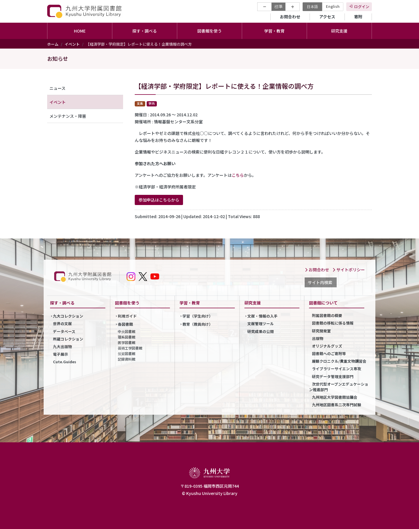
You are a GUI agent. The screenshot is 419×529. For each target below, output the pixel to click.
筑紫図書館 (126, 353)
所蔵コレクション (68, 339)
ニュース (57, 88)
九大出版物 (62, 346)
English (333, 6)
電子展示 (60, 354)
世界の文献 (62, 323)
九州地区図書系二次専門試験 (336, 404)
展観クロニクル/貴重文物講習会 (339, 361)
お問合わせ (290, 16)
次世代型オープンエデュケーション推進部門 (338, 386)
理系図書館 (126, 336)
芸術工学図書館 (130, 347)
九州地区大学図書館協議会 (334, 397)
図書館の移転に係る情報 (333, 323)
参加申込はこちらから (159, 200)
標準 (278, 6)
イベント (72, 44)
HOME (80, 31)
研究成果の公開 (260, 331)
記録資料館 (126, 359)
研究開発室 (321, 331)
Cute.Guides (64, 361)
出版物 (317, 338)
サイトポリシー (348, 269)
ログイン (361, 6)
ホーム (52, 44)
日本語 (312, 6)
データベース (64, 331)
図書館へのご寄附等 (329, 353)
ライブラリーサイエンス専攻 (336, 368)
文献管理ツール (260, 323)
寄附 (358, 16)
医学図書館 (126, 342)
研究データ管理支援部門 (333, 376)
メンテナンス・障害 (67, 116)
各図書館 (125, 324)
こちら (238, 175)
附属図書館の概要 (327, 315)
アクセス (327, 16)
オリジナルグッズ (327, 346)
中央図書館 (126, 331)
